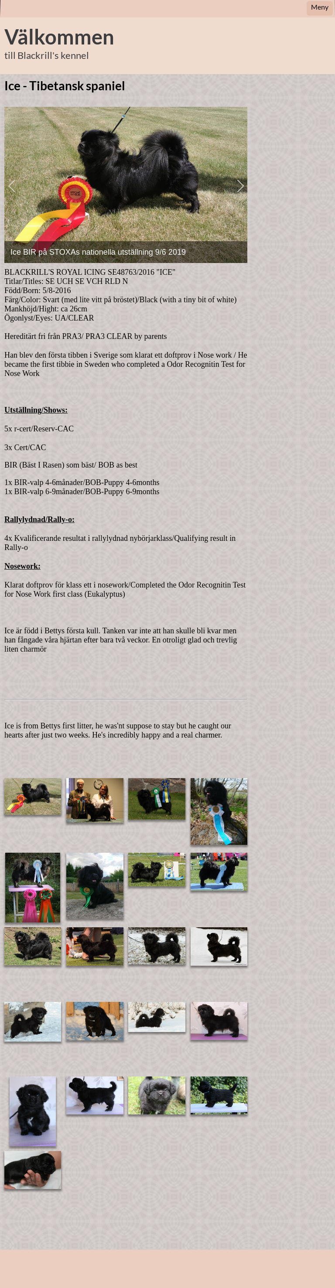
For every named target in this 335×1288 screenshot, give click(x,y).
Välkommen (59, 36)
